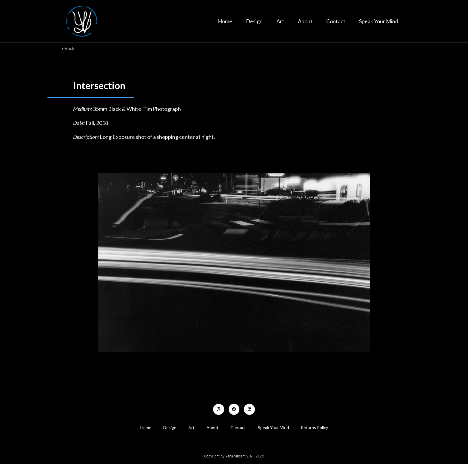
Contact (335, 21)
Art (280, 21)
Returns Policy (314, 427)
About (305, 21)
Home (225, 21)
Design (254, 21)
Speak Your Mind (378, 21)
